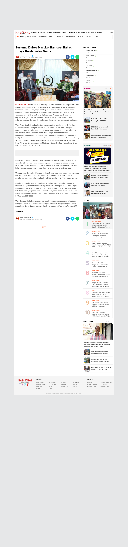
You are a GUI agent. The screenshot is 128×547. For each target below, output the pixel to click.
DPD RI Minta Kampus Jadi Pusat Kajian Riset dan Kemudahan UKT (99, 128)
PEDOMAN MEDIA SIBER (106, 382)
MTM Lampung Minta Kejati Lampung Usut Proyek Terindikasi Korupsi (100, 185)
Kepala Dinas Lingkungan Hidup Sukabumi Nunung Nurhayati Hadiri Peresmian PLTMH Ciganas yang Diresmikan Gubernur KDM (100, 352)
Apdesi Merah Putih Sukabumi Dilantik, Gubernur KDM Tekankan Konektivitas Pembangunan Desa (101, 369)
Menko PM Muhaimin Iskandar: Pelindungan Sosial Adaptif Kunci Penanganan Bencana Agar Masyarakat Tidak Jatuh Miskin (101, 275)
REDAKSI (89, 382)
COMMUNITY (35, 32)
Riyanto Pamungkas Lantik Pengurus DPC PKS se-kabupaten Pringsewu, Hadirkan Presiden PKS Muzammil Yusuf (100, 235)
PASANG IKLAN (91, 386)
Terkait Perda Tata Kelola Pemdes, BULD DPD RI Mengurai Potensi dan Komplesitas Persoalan (99, 120)
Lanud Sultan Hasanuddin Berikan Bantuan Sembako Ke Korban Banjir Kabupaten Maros (96, 112)
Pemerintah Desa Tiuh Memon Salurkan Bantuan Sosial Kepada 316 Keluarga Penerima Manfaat (101, 225)
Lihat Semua (106, 88)
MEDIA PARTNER (105, 386)
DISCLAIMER (103, 384)
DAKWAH (42, 32)
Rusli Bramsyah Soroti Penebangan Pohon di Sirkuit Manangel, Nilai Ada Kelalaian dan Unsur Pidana (97, 344)
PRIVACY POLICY (92, 384)
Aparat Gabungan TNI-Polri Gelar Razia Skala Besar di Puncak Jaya (100, 177)
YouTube (28, 386)
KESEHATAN (56, 32)
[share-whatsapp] (77, 57)
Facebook (20, 386)
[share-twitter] (72, 57)
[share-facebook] (68, 57)
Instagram (22, 386)
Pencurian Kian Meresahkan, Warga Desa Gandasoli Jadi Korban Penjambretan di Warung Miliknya (100, 265)
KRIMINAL (65, 32)
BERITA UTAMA (31, 37)
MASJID (80, 37)
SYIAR (88, 32)
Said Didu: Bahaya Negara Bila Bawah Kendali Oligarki (101, 136)
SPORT (83, 32)
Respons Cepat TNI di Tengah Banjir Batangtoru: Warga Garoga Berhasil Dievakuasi (101, 294)
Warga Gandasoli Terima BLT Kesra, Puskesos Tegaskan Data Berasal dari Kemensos (101, 284)
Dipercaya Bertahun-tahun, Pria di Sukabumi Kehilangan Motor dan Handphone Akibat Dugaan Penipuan (97, 168)
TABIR (92, 32)
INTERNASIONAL (71, 37)
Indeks (20, 37)
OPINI (78, 32)
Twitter (25, 386)
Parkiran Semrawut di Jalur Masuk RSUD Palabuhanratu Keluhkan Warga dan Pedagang (100, 304)
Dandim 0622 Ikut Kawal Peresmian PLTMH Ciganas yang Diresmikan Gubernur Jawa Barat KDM (100, 360)
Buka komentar (47, 227)
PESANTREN (64, 386)
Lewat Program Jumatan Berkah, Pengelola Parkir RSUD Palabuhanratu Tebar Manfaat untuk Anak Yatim (101, 245)
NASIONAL (72, 32)
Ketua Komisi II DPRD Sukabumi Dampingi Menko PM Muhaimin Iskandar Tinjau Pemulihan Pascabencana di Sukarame (101, 314)
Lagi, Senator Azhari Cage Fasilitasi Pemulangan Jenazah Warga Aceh (99, 193)
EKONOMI (49, 32)
